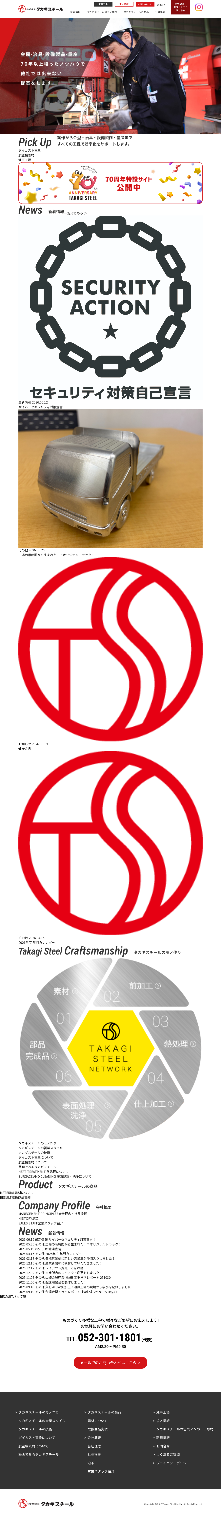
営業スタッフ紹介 (101, 1471)
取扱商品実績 (98, 1429)
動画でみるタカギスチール (37, 1166)
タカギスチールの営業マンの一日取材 (184, 1429)
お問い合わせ (145, 4)
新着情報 (75, 11)
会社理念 (94, 1446)
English (161, 5)
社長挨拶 (94, 1454)
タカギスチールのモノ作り (102, 11)
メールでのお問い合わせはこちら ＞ (110, 1362)
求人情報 (124, 4)
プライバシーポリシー (173, 1463)
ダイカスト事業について (35, 1157)
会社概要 (160, 11)
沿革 (91, 1463)
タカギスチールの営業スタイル (40, 1147)
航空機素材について (32, 1162)
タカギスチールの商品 (136, 11)
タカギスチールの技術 (34, 1152)
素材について (98, 1420)
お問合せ (163, 1446)
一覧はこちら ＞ (75, 213)
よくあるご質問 (168, 1454)
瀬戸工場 (103, 4)
